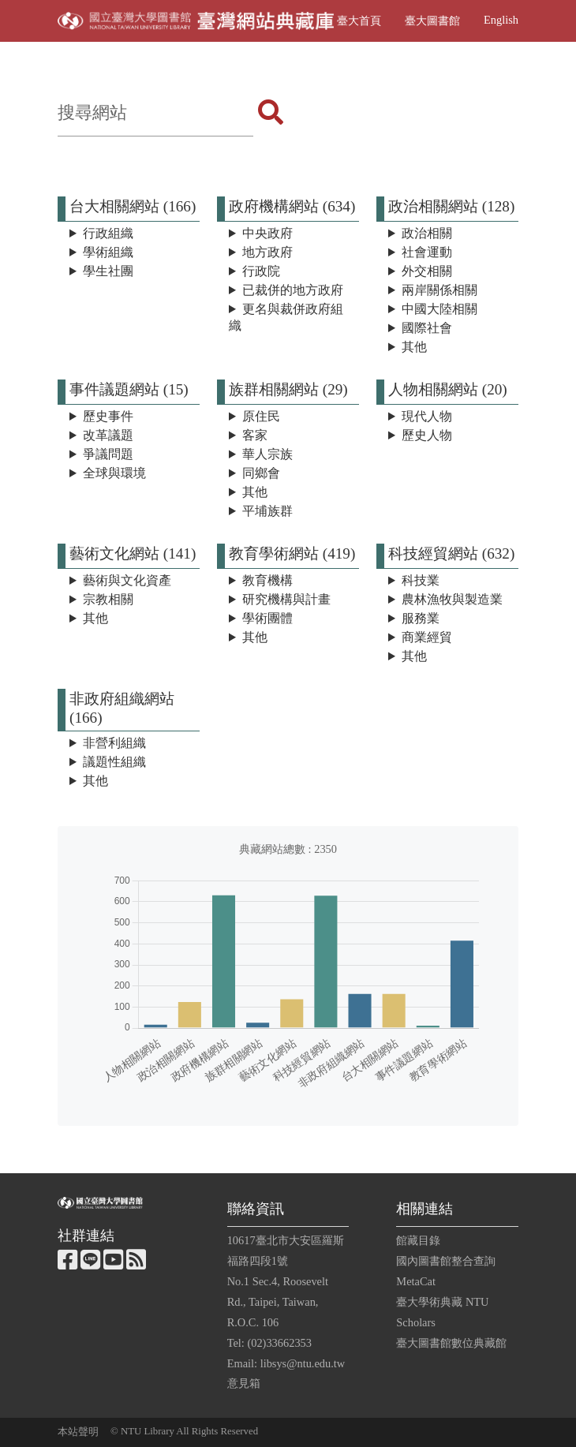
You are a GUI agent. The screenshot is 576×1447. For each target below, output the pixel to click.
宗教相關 (108, 599)
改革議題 (108, 435)
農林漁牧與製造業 (452, 599)
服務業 (420, 618)
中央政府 (267, 233)
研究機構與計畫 (286, 599)
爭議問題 (108, 454)
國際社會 (427, 328)
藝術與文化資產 (127, 580)
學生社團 (108, 271)
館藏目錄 (418, 1240)
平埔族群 (267, 511)
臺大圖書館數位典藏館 (451, 1343)
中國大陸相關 (439, 309)
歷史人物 (427, 435)
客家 (254, 435)
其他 (414, 346)
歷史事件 (108, 416)
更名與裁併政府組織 (286, 317)
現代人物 (427, 416)
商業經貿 (427, 637)
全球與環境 (114, 473)
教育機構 (267, 580)
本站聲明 (78, 1432)
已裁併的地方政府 (292, 290)
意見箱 (243, 1383)
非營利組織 (114, 743)
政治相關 (427, 233)
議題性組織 (114, 761)
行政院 (261, 271)
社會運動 (427, 252)
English (501, 19)
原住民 (261, 416)
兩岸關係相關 (439, 290)
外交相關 (427, 271)
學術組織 (108, 252)
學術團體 (267, 618)
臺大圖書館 (432, 20)
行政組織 (108, 233)
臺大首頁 (359, 20)
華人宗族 (267, 454)
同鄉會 (261, 473)
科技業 (420, 580)
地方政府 (267, 252)
